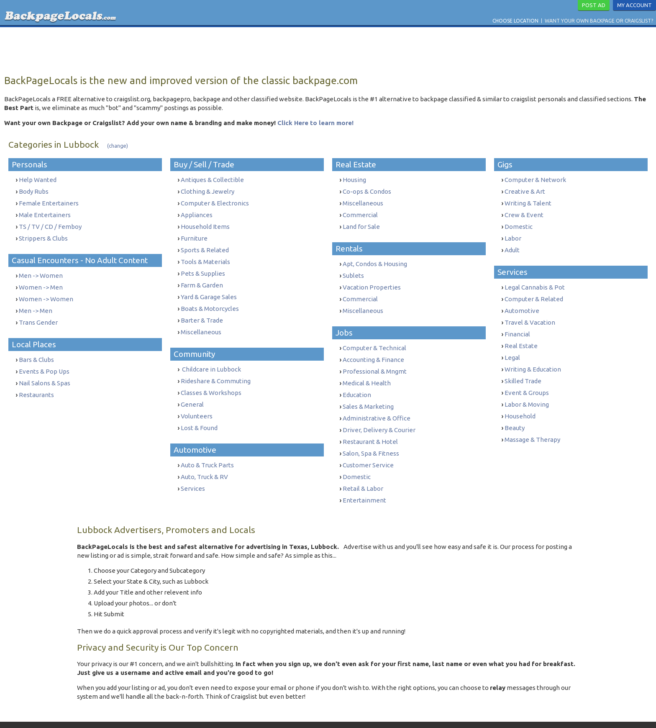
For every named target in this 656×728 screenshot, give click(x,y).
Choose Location (515, 20)
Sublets (353, 270)
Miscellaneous (201, 321)
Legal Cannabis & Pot (535, 281)
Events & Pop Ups (44, 361)
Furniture (194, 234)
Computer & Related (534, 292)
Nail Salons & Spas (44, 372)
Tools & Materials (205, 255)
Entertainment (364, 480)
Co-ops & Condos (367, 190)
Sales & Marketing (368, 393)
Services (193, 470)
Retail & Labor (363, 470)
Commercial (360, 212)
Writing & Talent (528, 201)
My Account (634, 5)
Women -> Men (41, 281)
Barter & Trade (202, 310)
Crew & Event (524, 212)
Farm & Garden (202, 277)
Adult (512, 245)
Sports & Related (205, 245)
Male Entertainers (45, 212)
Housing (354, 179)
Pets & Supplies (203, 266)
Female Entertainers (49, 201)
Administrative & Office (376, 404)
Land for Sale (361, 223)
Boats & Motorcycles (210, 299)
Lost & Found (199, 411)
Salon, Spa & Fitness (371, 437)
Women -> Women (46, 292)
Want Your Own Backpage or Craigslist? (599, 20)
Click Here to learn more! (315, 122)
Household (520, 401)
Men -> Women (41, 270)
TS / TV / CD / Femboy (50, 223)
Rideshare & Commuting (216, 368)
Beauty (515, 411)
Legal (512, 346)
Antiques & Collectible (212, 179)
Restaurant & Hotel (370, 426)
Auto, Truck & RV (204, 459)
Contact (253, 712)
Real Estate (521, 335)
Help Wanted (37, 179)
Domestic (357, 459)
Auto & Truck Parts (207, 448)
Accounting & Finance (373, 350)
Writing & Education (533, 357)
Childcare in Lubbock (211, 357)
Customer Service (368, 448)
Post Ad (593, 5)
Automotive (522, 303)
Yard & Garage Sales (209, 288)
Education (357, 383)
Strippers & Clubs (43, 234)
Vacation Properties (372, 281)
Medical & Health (367, 372)
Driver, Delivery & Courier (379, 415)
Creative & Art (525, 190)
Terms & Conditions (292, 712)
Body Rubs (34, 190)
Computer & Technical (374, 339)
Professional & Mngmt (375, 361)
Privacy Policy (338, 712)
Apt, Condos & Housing (375, 259)
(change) (117, 146)
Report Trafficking (385, 712)
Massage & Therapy (532, 422)
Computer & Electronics (215, 201)
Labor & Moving (527, 390)
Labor (513, 234)
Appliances (197, 212)
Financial (517, 324)
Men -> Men (35, 303)
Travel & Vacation (530, 314)
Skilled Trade (523, 368)
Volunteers (197, 401)
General (192, 390)
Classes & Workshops (211, 379)
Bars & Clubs (36, 350)
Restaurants (36, 383)
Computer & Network (535, 179)
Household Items (205, 223)
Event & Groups (527, 379)
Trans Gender (38, 314)
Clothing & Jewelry (207, 190)
